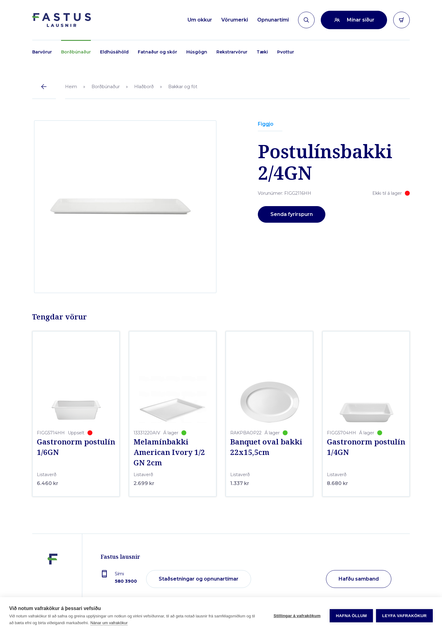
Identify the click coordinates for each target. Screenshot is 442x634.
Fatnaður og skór (157, 52)
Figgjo (265, 124)
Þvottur (285, 52)
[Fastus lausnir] (52, 579)
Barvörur (42, 52)
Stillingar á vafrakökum (296, 615)
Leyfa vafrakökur (404, 615)
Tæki (262, 52)
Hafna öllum (351, 615)
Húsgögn (196, 52)
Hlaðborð (144, 86)
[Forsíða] (61, 20)
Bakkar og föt (182, 86)
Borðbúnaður (76, 52)
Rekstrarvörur (231, 52)
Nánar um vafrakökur (108, 622)
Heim (71, 86)
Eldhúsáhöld (114, 52)
